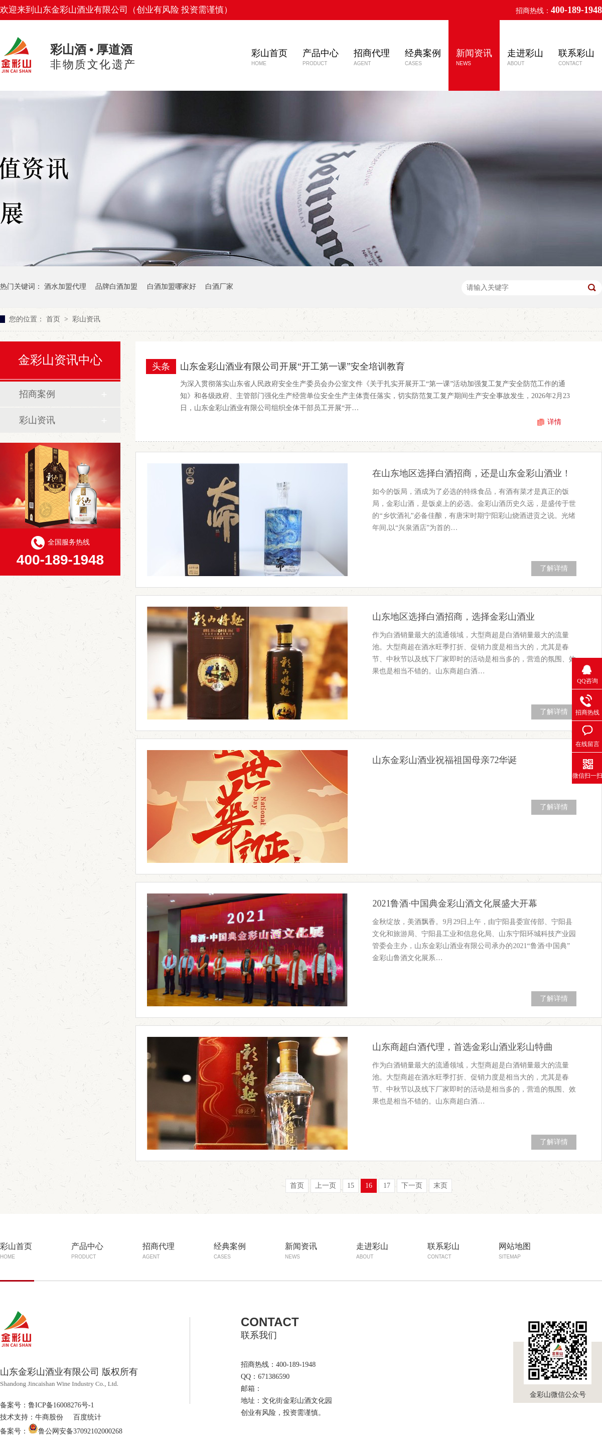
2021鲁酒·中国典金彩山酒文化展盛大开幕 (454, 903)
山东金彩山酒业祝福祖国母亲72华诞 (444, 760)
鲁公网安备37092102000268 (75, 1431)
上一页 (325, 1185)
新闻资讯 (474, 57)
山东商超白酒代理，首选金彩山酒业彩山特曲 (462, 1047)
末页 (440, 1185)
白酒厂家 (219, 286)
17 (386, 1185)
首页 (54, 319)
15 (350, 1185)
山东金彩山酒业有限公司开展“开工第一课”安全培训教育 (292, 367)
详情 (554, 422)
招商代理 (372, 57)
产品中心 (321, 57)
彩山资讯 (86, 319)
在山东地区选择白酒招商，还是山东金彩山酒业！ (471, 473)
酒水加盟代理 (65, 286)
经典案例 (423, 57)
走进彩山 (525, 57)
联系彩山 (576, 57)
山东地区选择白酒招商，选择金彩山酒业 (453, 617)
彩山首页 (269, 57)
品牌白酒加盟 (116, 286)
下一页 (411, 1185)
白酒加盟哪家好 (171, 286)
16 (368, 1185)
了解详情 (554, 568)
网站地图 (515, 1250)
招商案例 (37, 394)
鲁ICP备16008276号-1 (61, 1405)
